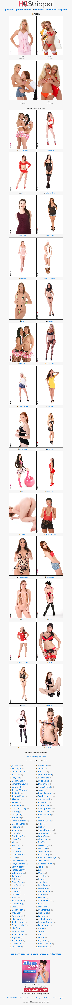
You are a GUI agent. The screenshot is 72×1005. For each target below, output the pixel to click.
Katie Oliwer (23, 364)
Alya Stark (43, 940)
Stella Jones (43, 851)
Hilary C (15, 839)
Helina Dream (44, 943)
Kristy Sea (16, 793)
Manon (41, 872)
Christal (15, 833)
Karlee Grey (43, 854)
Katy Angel (43, 885)
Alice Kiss (16, 774)
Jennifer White (45, 774)
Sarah (50, 662)
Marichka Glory (19, 808)
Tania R (41, 866)
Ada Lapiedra (44, 814)
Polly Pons (43, 888)
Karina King (17, 903)
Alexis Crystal (44, 786)
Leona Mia (50, 150)
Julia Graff (16, 765)
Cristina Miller (50, 193)
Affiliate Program (57, 998)
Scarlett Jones (44, 796)
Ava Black (16, 845)
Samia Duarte (23, 577)
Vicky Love (43, 839)
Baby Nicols (17, 866)
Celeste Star (17, 854)
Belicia (50, 620)
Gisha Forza (17, 882)
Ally (40, 903)
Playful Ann (17, 940)
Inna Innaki (43, 783)
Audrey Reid (44, 799)
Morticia (42, 894)
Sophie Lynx (17, 922)
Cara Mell (50, 449)
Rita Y (41, 842)
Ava (40, 817)
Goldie (15, 879)
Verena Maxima (45, 833)
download (51, 9)
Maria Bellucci (45, 900)
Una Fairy (23, 534)
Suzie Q (15, 811)
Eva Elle (50, 406)
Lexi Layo (42, 906)
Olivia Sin (42, 860)
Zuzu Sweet (43, 925)
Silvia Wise (17, 799)
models (29, 9)
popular (9, 9)
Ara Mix (50, 321)
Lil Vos (41, 937)
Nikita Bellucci (50, 748)
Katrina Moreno (19, 790)
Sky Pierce (16, 805)
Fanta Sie (42, 848)
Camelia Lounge (50, 534)
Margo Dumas (18, 823)
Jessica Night (44, 845)
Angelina (42, 882)
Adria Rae (16, 817)
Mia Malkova (44, 909)
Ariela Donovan (45, 829)
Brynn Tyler (50, 364)
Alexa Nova (23, 748)
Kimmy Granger (45, 922)
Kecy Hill (16, 777)
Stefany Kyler (18, 796)
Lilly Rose (16, 928)
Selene (23, 705)
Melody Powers (45, 808)
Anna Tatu (50, 236)
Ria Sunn (16, 876)
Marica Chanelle (50, 278)
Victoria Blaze (23, 150)
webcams (39, 9)
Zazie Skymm (18, 860)
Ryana (23, 620)
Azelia (14, 888)
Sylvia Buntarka (19, 820)
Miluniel (15, 829)
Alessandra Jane (23, 662)
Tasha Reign (44, 919)
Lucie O (41, 915)
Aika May (50, 705)
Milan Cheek (44, 780)
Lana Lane (43, 765)
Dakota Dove (18, 872)
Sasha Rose (43, 946)
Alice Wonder (18, 934)
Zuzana (41, 768)
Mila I (14, 857)
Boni (40, 934)
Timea (23, 492)
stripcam (62, 9)
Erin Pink (42, 897)
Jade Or (15, 802)
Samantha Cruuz (20, 783)
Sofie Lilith (17, 786)
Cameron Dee (23, 406)
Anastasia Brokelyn (47, 857)
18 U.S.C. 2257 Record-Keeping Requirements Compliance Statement (29, 998)
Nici (13, 842)
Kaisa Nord (17, 894)
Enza (14, 906)
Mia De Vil (16, 885)
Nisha (41, 826)
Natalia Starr (18, 869)
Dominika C (17, 836)
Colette (15, 891)
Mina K (23, 193)
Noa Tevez (43, 912)
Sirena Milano (44, 811)
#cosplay (28, 757)
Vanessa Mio (18, 931)
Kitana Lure (43, 805)
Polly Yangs (43, 777)
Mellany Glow (18, 780)
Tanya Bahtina (18, 863)
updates (19, 9)
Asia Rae (42, 876)
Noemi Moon (50, 492)
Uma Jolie (16, 814)
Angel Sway (17, 937)
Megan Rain (17, 909)
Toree (40, 790)
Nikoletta (23, 278)
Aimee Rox (43, 802)
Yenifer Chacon (19, 771)
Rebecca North (45, 863)
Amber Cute (23, 449)
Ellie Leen (16, 919)
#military (35, 757)
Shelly (23, 321)
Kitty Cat (16, 912)
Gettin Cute (50, 577)
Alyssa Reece (18, 900)
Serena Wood (23, 236)
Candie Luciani (19, 925)
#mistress (42, 757)
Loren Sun (43, 836)
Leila (40, 869)
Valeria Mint (17, 915)
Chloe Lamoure (45, 793)
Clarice (41, 823)
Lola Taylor (17, 946)
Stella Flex (16, 943)
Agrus (41, 928)
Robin (14, 897)
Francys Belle (44, 820)
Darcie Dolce (44, 891)
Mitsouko (16, 848)
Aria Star (42, 771)
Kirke (40, 879)
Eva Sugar (16, 768)
